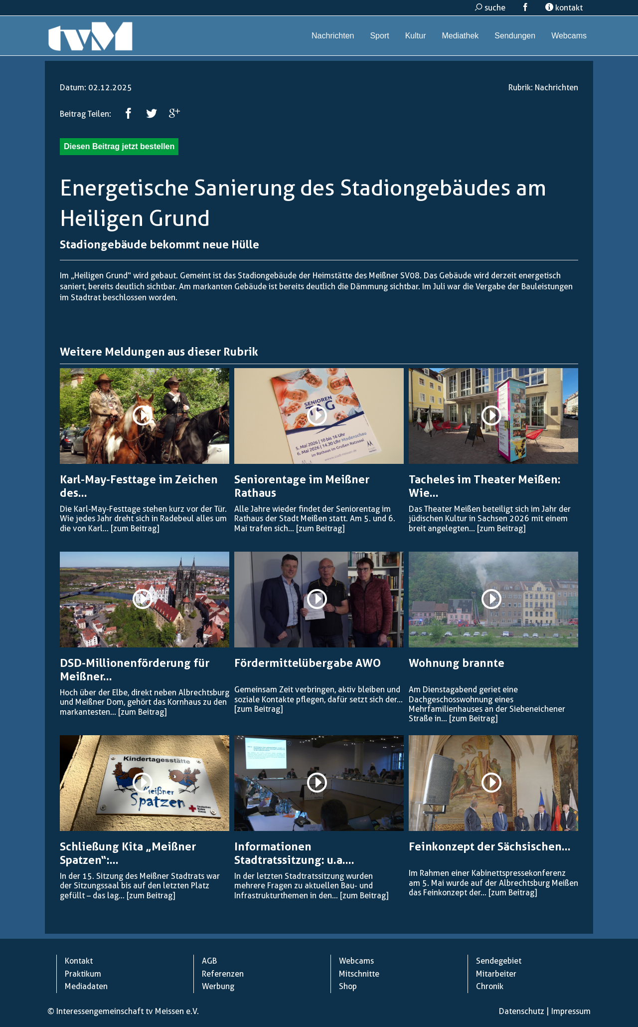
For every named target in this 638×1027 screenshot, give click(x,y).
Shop (348, 986)
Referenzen (223, 974)
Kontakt (79, 961)
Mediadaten (86, 986)
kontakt (564, 7)
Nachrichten (333, 35)
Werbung (218, 986)
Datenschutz (521, 1011)
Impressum (571, 1011)
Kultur (415, 35)
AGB (209, 961)
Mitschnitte (359, 974)
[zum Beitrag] (135, 528)
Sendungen (514, 35)
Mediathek (460, 35)
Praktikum (83, 974)
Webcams (569, 35)
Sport (379, 35)
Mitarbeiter (496, 974)
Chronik (489, 986)
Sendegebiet (498, 961)
